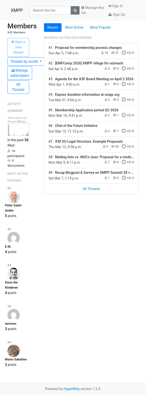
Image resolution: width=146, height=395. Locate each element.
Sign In (115, 6)
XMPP (17, 10)
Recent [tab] (52, 27)
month (24, 61)
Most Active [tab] (74, 27)
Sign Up (116, 15)
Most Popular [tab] (100, 27)
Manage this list (92, 10)
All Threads (18, 87)
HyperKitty (72, 389)
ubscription (19, 73)
